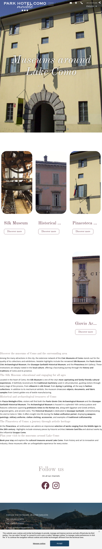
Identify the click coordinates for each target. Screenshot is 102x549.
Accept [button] (59, 543)
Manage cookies (39, 543)
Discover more (14, 231)
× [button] (99, 531)
